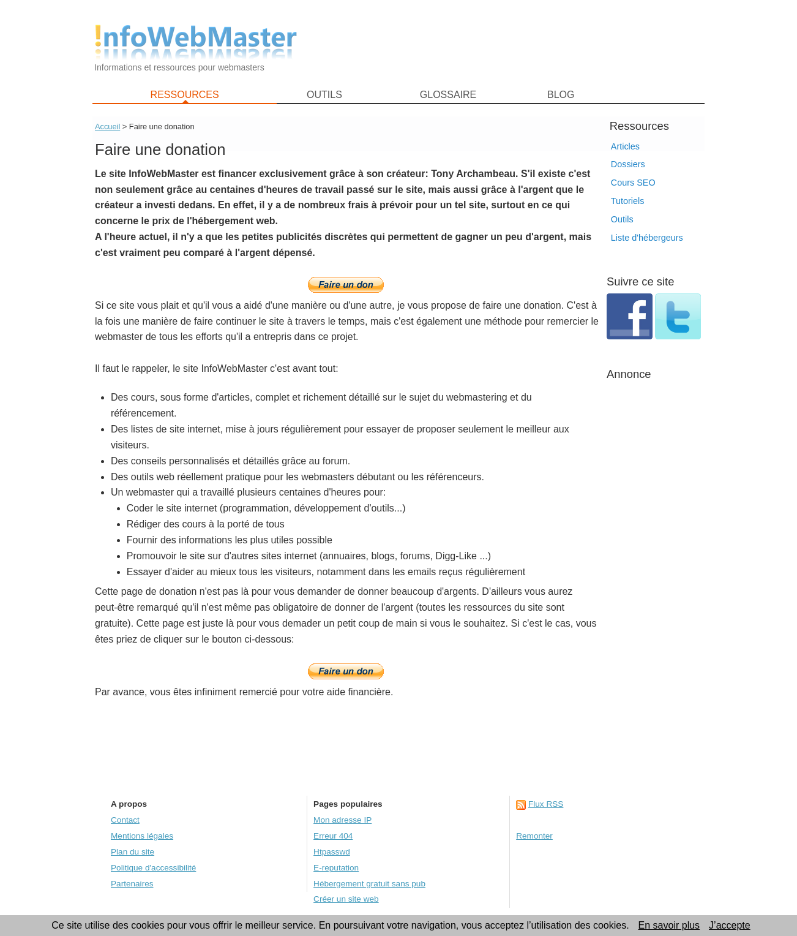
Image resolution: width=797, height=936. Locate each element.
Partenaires (132, 883)
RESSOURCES (185, 94)
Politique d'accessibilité (153, 867)
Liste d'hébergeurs (647, 238)
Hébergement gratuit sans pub (369, 883)
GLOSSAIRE (448, 94)
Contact (125, 820)
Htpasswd (331, 851)
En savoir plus (669, 925)
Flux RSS (545, 804)
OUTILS (324, 94)
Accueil (107, 126)
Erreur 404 (333, 835)
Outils (622, 219)
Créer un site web (346, 899)
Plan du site (132, 851)
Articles (625, 146)
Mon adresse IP (342, 820)
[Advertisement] (508, 43)
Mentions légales (142, 835)
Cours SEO (633, 182)
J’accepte (729, 925)
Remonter (534, 835)
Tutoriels (628, 201)
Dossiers (628, 164)
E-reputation (336, 867)
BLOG (560, 94)
